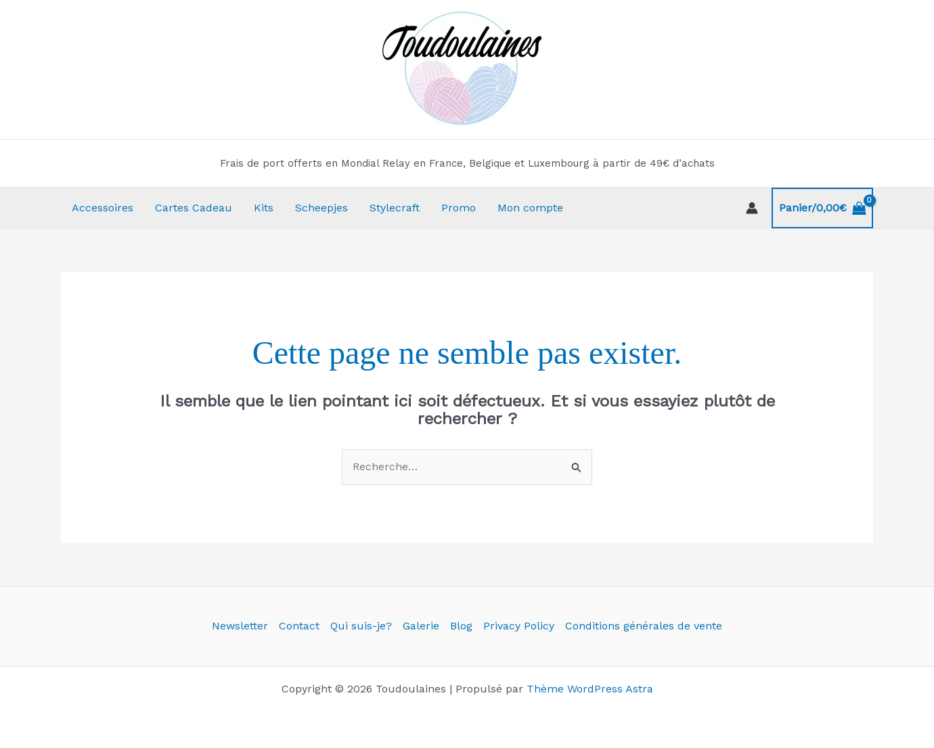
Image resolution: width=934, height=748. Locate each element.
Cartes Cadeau (193, 207)
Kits (263, 207)
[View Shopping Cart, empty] (822, 208)
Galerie (421, 625)
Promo (458, 207)
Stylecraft (395, 207)
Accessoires (102, 207)
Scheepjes (321, 207)
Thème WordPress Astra (590, 688)
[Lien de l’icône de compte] (752, 208)
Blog (461, 625)
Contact (299, 625)
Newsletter (240, 625)
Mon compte (530, 207)
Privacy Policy (518, 625)
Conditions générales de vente (643, 625)
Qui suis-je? (361, 625)
